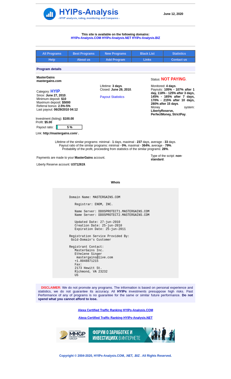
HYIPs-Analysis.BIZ (146, 38)
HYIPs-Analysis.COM (86, 38)
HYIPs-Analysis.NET (116, 38)
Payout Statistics (112, 97)
